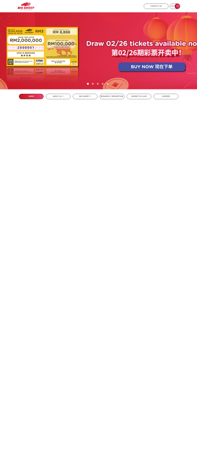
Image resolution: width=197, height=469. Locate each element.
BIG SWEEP (84, 96)
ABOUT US (57, 96)
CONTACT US (156, 6)
